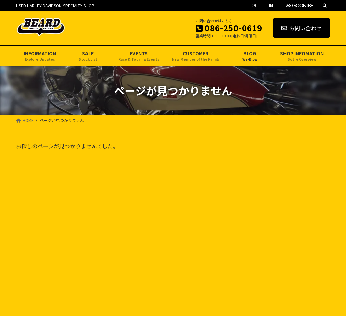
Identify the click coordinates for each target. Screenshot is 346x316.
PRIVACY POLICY (37, 184)
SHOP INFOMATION (253, 271)
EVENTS (243, 236)
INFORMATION (249, 212)
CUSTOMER (246, 248)
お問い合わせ (301, 28)
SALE (240, 224)
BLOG (241, 259)
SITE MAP (75, 184)
